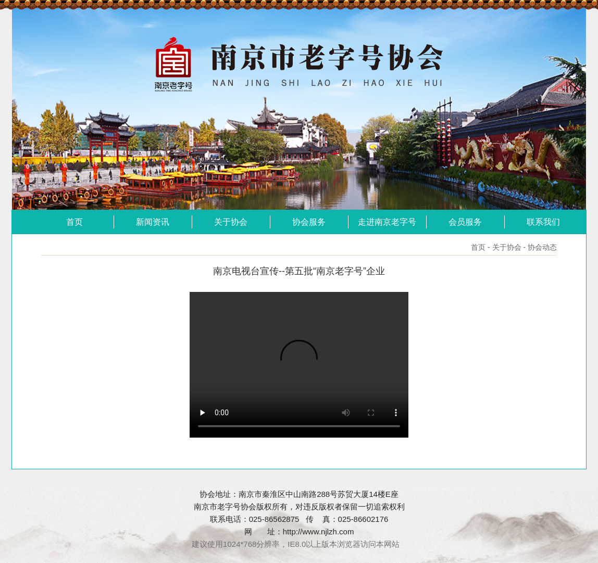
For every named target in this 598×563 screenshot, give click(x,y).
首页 (74, 221)
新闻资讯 (152, 221)
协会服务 (309, 221)
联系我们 (543, 221)
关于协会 (230, 221)
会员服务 (465, 221)
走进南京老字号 (387, 221)
